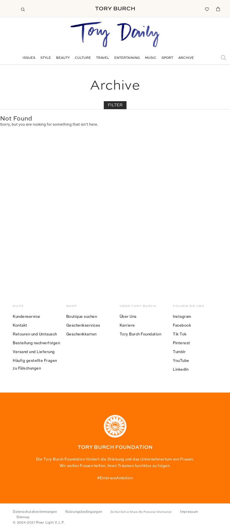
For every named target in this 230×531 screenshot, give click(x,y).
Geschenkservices (83, 325)
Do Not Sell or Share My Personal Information (141, 512)
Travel (102, 58)
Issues (28, 58)
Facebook (182, 325)
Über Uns (128, 316)
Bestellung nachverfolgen (36, 343)
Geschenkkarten (81, 334)
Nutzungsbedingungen (83, 512)
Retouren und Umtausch (35, 334)
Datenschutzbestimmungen (35, 512)
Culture (83, 58)
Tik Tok (180, 334)
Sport (167, 58)
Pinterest (181, 343)
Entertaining (127, 58)
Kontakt (20, 325)
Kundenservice (26, 316)
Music (150, 58)
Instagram (182, 316)
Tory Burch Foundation (140, 334)
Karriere (127, 325)
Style (45, 58)
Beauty (63, 58)
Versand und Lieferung (34, 351)
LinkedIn (180, 369)
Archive (186, 58)
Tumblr (179, 351)
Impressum (189, 512)
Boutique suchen (81, 316)
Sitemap (23, 517)
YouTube (181, 360)
